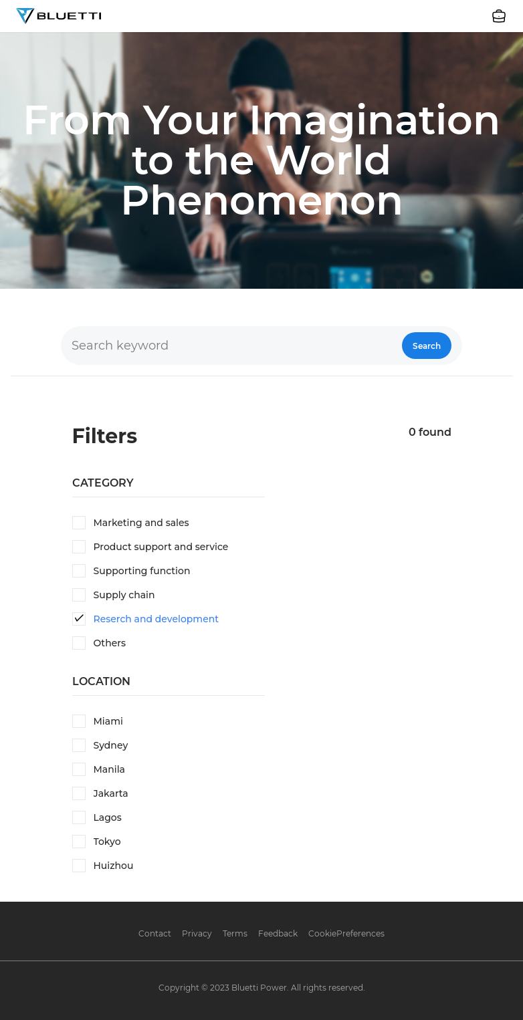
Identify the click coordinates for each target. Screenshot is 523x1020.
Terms (235, 933)
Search (427, 346)
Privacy (197, 933)
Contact (154, 933)
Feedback (278, 933)
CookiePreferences (346, 933)
